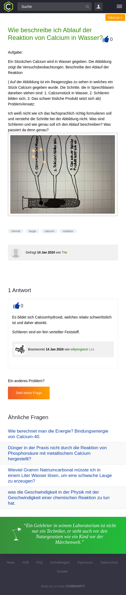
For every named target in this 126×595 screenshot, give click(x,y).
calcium (49, 231)
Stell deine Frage (29, 393)
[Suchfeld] (54, 6)
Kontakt (62, 571)
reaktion (68, 231)
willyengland (79, 349)
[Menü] (119, 6)
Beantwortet (36, 349)
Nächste (115, 18)
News (11, 562)
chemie (15, 231)
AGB (25, 562)
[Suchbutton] (87, 6)
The (64, 252)
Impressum (85, 562)
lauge (32, 231)
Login (98, 6)
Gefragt (31, 252)
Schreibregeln (60, 562)
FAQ (39, 562)
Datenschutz (109, 562)
